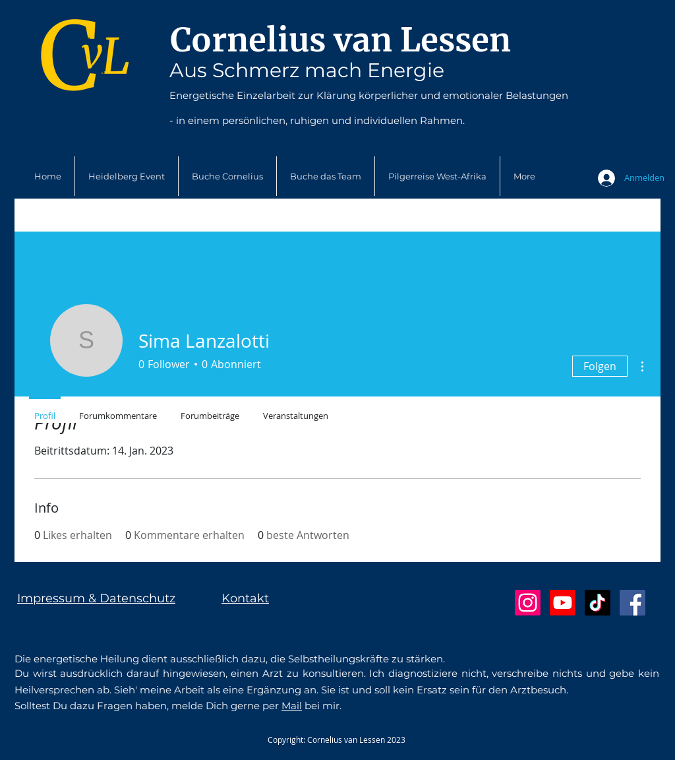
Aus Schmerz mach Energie (306, 70)
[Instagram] (528, 603)
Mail (291, 705)
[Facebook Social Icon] (632, 603)
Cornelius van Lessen (340, 40)
